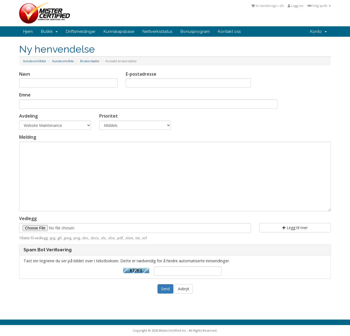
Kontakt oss (229, 31)
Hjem (28, 31)
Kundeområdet (34, 61)
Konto (318, 31)
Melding (27, 137)
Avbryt (183, 288)
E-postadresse (141, 74)
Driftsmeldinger (80, 31)
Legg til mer (295, 227)
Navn (24, 74)
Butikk (49, 31)
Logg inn (296, 6)
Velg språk (319, 6)
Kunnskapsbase (119, 31)
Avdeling (28, 116)
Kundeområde (63, 61)
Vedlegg (28, 218)
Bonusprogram (195, 31)
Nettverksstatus (157, 31)
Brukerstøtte (89, 61)
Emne (25, 95)
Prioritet (108, 116)
